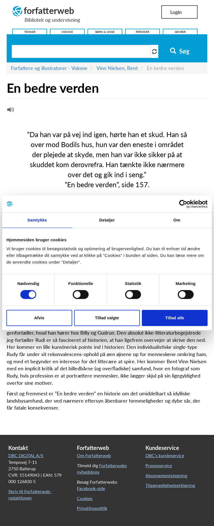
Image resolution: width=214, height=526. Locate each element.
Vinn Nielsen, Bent (117, 68)
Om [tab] (176, 220)
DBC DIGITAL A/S (25, 455)
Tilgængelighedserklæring (170, 485)
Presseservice (158, 465)
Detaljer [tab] (107, 220)
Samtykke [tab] (37, 220)
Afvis (39, 317)
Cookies (85, 498)
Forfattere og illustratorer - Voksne (49, 68)
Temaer (29, 31)
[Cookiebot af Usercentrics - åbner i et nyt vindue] (183, 204)
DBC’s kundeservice (164, 455)
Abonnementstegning (166, 475)
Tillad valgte (107, 317)
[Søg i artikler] (81, 51)
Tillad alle (174, 317)
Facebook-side (91, 488)
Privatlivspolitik (92, 508)
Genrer (180, 31)
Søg (179, 51)
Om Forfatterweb (94, 455)
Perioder (142, 31)
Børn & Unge (105, 31)
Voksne (67, 31)
